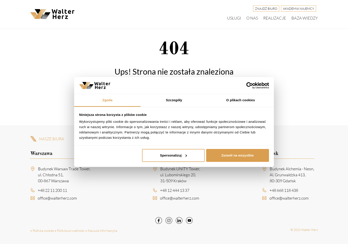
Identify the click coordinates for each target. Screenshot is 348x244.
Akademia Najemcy (298, 8)
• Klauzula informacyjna (101, 230)
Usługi (234, 18)
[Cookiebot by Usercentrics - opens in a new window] (249, 85)
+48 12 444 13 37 (174, 191)
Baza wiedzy (304, 18)
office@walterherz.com (57, 199)
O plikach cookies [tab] (240, 100)
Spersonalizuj (173, 155)
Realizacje (274, 18)
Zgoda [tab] (107, 100)
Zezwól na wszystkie (237, 155)
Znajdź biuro (266, 8)
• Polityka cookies (42, 230)
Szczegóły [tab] (174, 100)
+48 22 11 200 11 (52, 191)
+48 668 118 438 (283, 191)
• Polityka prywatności (70, 230)
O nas (252, 18)
